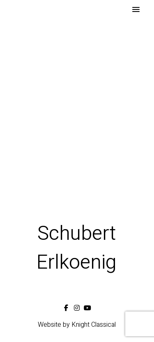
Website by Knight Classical (77, 325)
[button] (136, 10)
